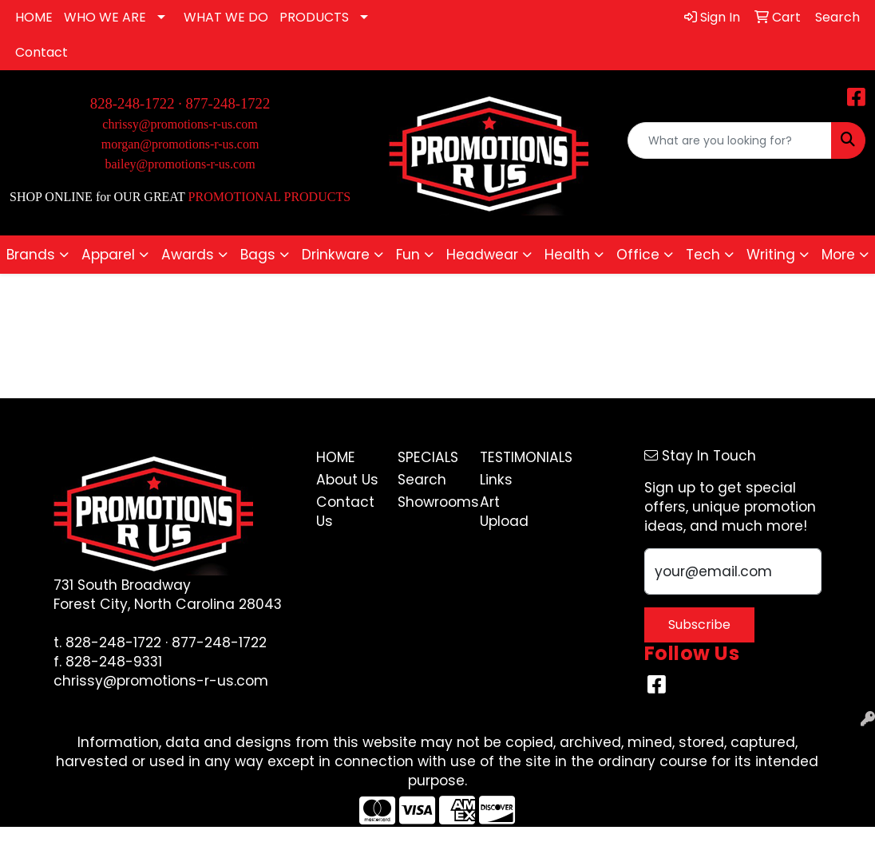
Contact (41, 52)
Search (422, 479)
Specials (428, 457)
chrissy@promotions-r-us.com (179, 124)
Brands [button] (30, 254)
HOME (34, 17)
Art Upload (504, 511)
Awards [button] (187, 254)
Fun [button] (408, 254)
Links (496, 479)
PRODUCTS (314, 17)
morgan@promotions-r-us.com (180, 144)
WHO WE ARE (105, 17)
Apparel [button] (108, 254)
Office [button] (637, 254)
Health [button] (567, 254)
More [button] (838, 254)
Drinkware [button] (336, 254)
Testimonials (511, 457)
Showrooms (429, 502)
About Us (347, 479)
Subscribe (699, 624)
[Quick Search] (730, 140)
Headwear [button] (482, 254)
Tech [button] (703, 254)
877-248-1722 (228, 103)
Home (335, 457)
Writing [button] (770, 254)
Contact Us (345, 511)
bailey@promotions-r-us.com (180, 164)
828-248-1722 (113, 642)
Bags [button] (257, 254)
